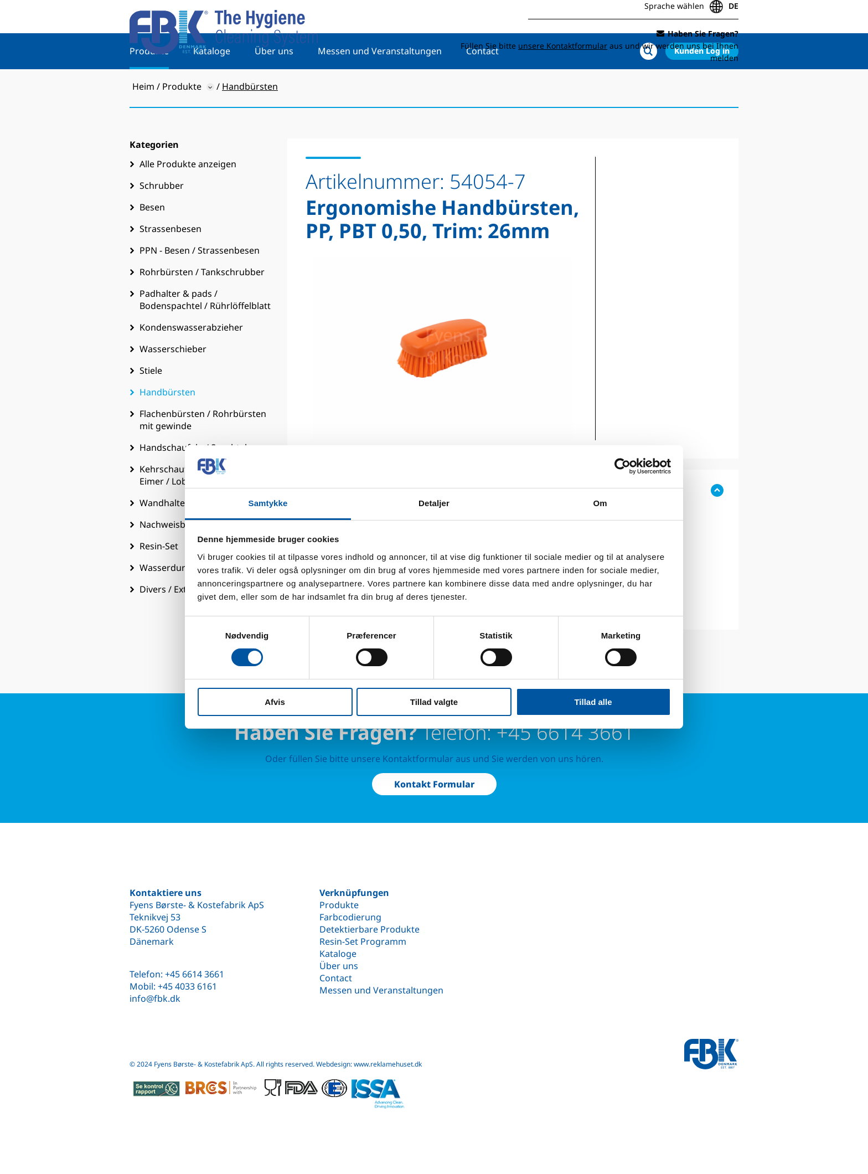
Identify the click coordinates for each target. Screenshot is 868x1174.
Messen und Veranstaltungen (380, 87)
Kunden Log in (702, 86)
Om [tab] (600, 503)
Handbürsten (167, 428)
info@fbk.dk (155, 998)
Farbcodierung (350, 917)
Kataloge (211, 87)
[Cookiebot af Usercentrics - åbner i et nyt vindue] (622, 466)
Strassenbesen (171, 265)
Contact (482, 87)
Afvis (275, 702)
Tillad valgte (434, 702)
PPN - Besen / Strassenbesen (200, 286)
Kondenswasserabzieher (191, 363)
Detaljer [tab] (434, 503)
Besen (152, 243)
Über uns (274, 87)
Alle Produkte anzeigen (188, 200)
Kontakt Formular (434, 784)
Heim (143, 122)
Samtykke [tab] (268, 503)
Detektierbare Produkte (369, 929)
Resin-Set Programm (362, 941)
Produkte (149, 87)
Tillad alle (593, 702)
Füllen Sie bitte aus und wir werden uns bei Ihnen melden (599, 48)
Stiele (151, 406)
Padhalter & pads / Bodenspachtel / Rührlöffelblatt (205, 335)
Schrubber (162, 221)
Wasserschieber (173, 385)
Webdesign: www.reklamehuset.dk (369, 1064)
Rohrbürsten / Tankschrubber (202, 308)
